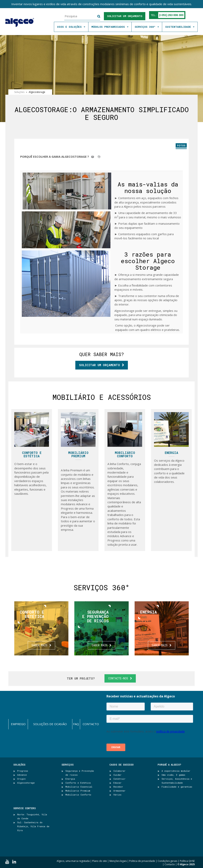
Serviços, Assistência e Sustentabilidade (177, 780)
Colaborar (119, 770)
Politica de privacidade (142, 861)
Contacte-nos (118, 678)
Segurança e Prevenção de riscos (79, 772)
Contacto (91, 724)
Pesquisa (96, 16)
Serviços (67, 764)
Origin (21, 778)
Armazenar (119, 790)
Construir (119, 778)
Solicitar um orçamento (124, 16)
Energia (171, 453)
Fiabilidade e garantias (177, 786)
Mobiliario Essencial (78, 786)
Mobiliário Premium (78, 454)
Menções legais (118, 861)
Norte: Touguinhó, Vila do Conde (32, 816)
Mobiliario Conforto (78, 794)
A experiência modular (176, 770)
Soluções (19, 764)
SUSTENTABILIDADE (179, 27)
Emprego (18, 724)
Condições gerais (167, 861)
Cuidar (117, 774)
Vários (117, 794)
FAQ (76, 724)
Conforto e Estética (31, 454)
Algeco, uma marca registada (73, 861)
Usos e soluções (71, 27)
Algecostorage (26, 782)
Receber (118, 786)
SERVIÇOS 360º (147, 27)
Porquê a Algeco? (169, 764)
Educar (117, 782)
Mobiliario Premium (77, 790)
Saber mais (39, 645)
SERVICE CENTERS (24, 808)
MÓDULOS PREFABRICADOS (109, 27)
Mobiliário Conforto (125, 454)
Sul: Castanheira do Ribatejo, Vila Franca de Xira (33, 826)
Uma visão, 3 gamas (173, 774)
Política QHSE (187, 861)
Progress (22, 770)
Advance (22, 774)
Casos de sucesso (121, 764)
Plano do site (99, 861)
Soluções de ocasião (50, 724)
